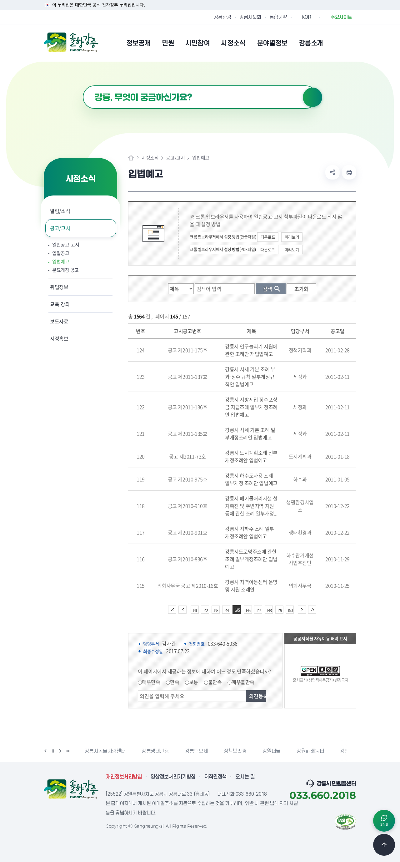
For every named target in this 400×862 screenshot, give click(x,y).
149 (279, 610)
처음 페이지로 (172, 610)
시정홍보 (59, 338)
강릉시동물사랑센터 (105, 751)
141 (194, 610)
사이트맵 (352, 43)
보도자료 (59, 321)
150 (290, 610)
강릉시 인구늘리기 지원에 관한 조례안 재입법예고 (251, 349)
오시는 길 (245, 777)
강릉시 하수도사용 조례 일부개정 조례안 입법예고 (251, 479)
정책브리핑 (235, 751)
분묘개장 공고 (65, 270)
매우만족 (151, 682)
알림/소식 (60, 211)
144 (226, 610)
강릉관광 (222, 17)
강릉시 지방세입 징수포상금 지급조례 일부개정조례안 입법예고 (251, 407)
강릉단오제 (196, 751)
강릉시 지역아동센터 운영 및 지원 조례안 (251, 585)
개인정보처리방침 (124, 777)
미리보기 (292, 237)
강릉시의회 (250, 17)
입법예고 (60, 262)
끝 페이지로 (312, 610)
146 (247, 610)
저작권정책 (215, 777)
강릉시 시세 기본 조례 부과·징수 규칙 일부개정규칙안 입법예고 (250, 376)
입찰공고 (60, 253)
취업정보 (59, 287)
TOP (384, 845)
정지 (52, 751)
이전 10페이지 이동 (182, 610)
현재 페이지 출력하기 (349, 172)
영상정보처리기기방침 (173, 777)
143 (215, 610)
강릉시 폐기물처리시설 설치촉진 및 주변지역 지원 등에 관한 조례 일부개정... (251, 505)
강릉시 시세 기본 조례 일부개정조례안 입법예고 (250, 433)
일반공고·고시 (65, 245)
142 (205, 610)
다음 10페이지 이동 (302, 610)
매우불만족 (243, 682)
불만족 (215, 682)
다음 (60, 751)
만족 (174, 682)
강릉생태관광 (155, 751)
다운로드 (268, 237)
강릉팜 (347, 751)
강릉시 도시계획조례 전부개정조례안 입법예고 (251, 456)
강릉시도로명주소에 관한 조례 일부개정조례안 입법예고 (251, 559)
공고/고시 (60, 228)
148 (269, 610)
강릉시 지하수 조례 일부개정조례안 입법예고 (249, 532)
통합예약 (278, 17)
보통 (193, 682)
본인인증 (336, 43)
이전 (45, 751)
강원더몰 (271, 751)
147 (258, 610)
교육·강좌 (60, 304)
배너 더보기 (67, 751)
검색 (312, 97)
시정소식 (150, 157)
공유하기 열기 (332, 172)
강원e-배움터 (310, 751)
